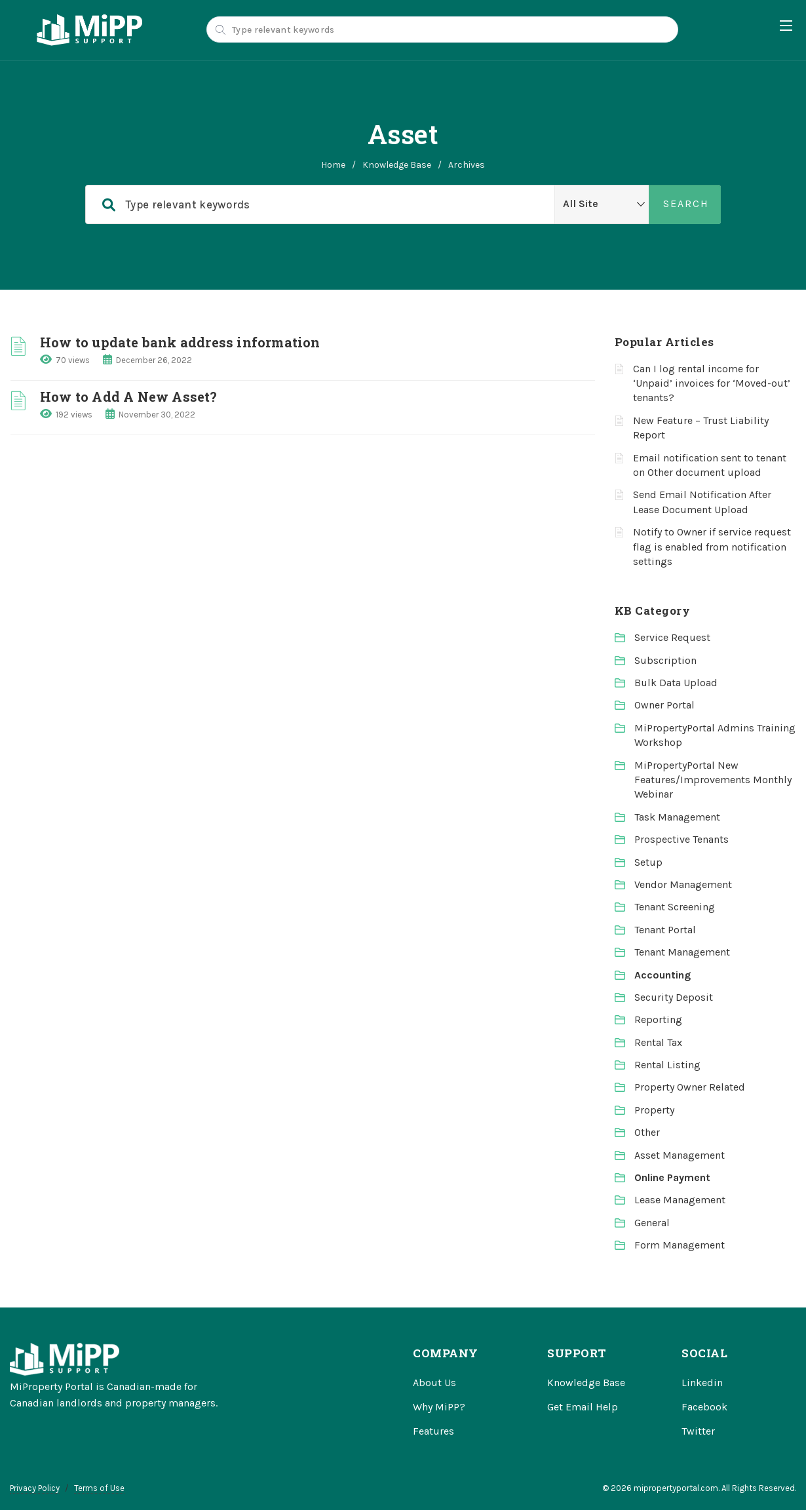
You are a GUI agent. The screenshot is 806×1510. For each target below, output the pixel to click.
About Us (434, 1382)
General (652, 1222)
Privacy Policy (35, 1488)
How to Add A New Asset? (129, 396)
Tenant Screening (674, 906)
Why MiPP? (439, 1407)
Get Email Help (582, 1407)
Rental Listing (667, 1064)
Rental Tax (658, 1042)
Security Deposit (673, 997)
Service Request (672, 637)
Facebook (704, 1407)
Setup (648, 862)
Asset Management (679, 1155)
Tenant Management (682, 952)
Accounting (662, 975)
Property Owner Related (689, 1087)
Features (433, 1431)
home (333, 164)
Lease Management (679, 1199)
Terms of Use (99, 1488)
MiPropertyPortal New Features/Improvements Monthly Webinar (713, 780)
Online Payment (672, 1177)
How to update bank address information (180, 342)
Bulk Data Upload (676, 682)
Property (654, 1110)
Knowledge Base (396, 164)
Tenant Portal (665, 929)
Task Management (677, 817)
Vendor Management (683, 884)
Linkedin (702, 1382)
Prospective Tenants (681, 839)
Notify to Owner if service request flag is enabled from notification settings (712, 547)
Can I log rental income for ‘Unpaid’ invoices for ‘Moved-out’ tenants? (711, 383)
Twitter (698, 1431)
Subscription (665, 660)
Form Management (679, 1245)
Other (647, 1132)
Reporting (658, 1019)
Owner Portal (664, 705)
